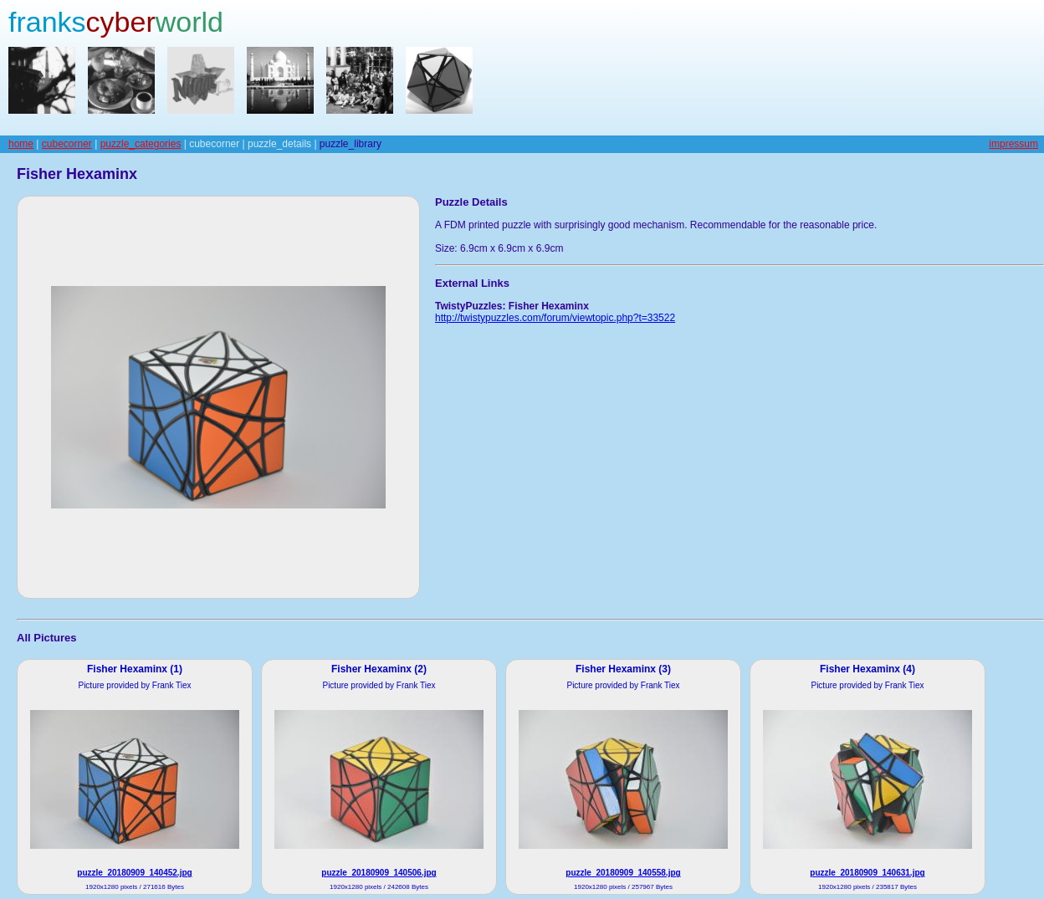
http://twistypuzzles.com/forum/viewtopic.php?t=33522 (555, 318)
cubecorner (67, 144)
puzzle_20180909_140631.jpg (867, 872)
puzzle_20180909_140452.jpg (134, 872)
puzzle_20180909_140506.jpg (378, 872)
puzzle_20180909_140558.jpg (623, 872)
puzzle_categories (141, 144)
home (20, 144)
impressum (1013, 144)
